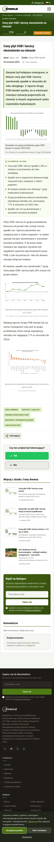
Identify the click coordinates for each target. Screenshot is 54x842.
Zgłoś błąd (8, 769)
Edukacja (8, 810)
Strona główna (7, 15)
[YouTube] (11, 748)
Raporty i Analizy (31, 410)
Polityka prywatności (33, 610)
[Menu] (49, 9)
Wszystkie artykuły (42, 33)
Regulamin (8, 778)
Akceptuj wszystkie (14, 830)
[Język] (48, 3)
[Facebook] (4, 748)
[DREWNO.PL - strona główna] (10, 9)
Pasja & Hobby (10, 806)
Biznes (7, 802)
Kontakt (7, 765)
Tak (13, 455)
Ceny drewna (37, 15)
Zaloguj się (37, 3)
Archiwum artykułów (23, 15)
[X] (17, 748)
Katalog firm (36, 810)
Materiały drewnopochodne (19, 420)
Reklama (7, 773)
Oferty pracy (36, 806)
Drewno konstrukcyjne (17, 415)
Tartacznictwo (12, 425)
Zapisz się (27, 602)
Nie (13, 465)
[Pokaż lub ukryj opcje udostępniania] (12, 436)
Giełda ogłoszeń (37, 802)
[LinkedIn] (23, 748)
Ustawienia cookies (12, 786)
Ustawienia (27, 837)
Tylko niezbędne (39, 830)
